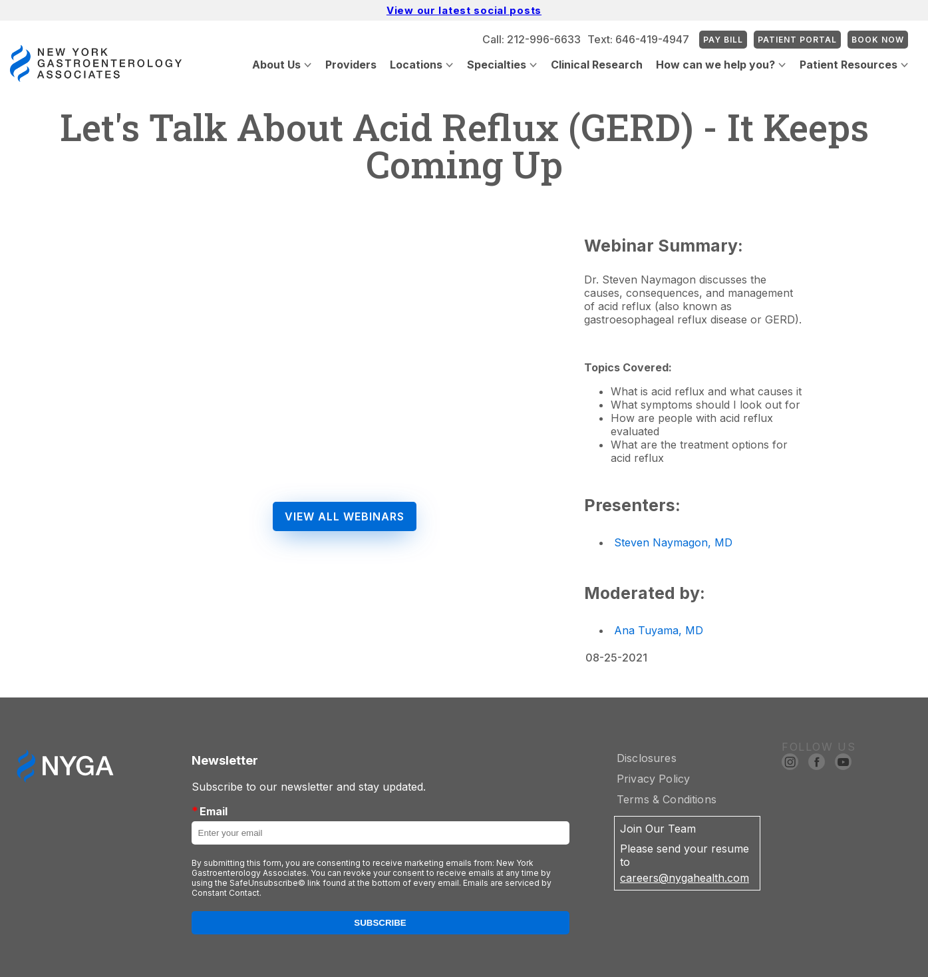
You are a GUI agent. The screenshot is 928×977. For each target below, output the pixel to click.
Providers (351, 64)
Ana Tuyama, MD (658, 630)
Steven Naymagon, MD (673, 542)
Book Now (877, 40)
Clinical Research (597, 64)
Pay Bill (723, 40)
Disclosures (647, 758)
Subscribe (380, 923)
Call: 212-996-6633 (531, 39)
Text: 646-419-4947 (638, 39)
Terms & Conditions (666, 799)
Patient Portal (797, 40)
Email (210, 811)
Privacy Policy (653, 778)
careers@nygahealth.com (684, 877)
